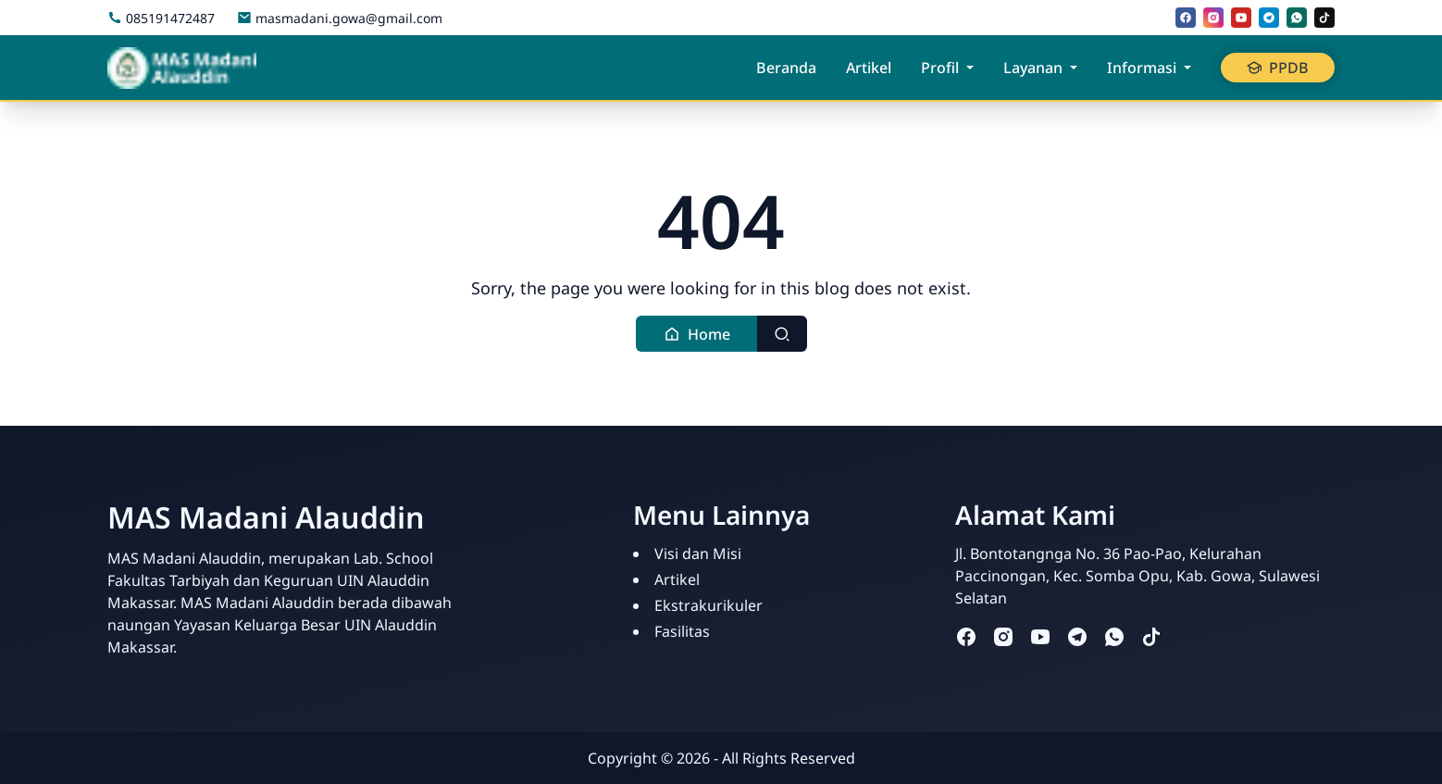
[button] (697, 334)
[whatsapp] (1297, 17)
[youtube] (1241, 17)
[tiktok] (1324, 17)
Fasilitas (682, 631)
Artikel (868, 67)
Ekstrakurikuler (708, 605)
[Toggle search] (782, 334)
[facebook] (1185, 17)
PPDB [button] (1278, 67)
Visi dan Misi (697, 553)
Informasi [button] (1141, 67)
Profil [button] (940, 67)
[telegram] (1269, 17)
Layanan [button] (1033, 67)
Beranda (786, 67)
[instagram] (1213, 17)
